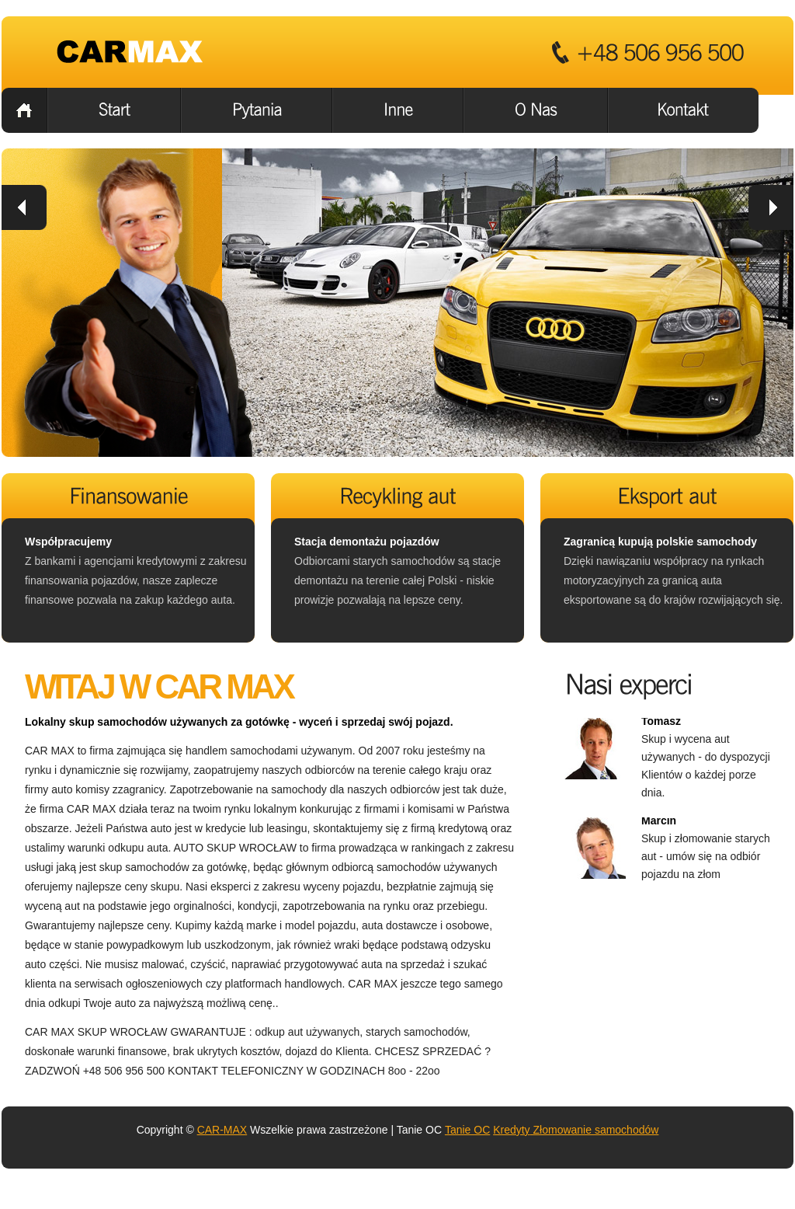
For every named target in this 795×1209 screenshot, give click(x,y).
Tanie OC (467, 1130)
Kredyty (511, 1130)
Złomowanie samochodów (594, 1130)
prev (24, 207)
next (770, 207)
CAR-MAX (222, 1130)
